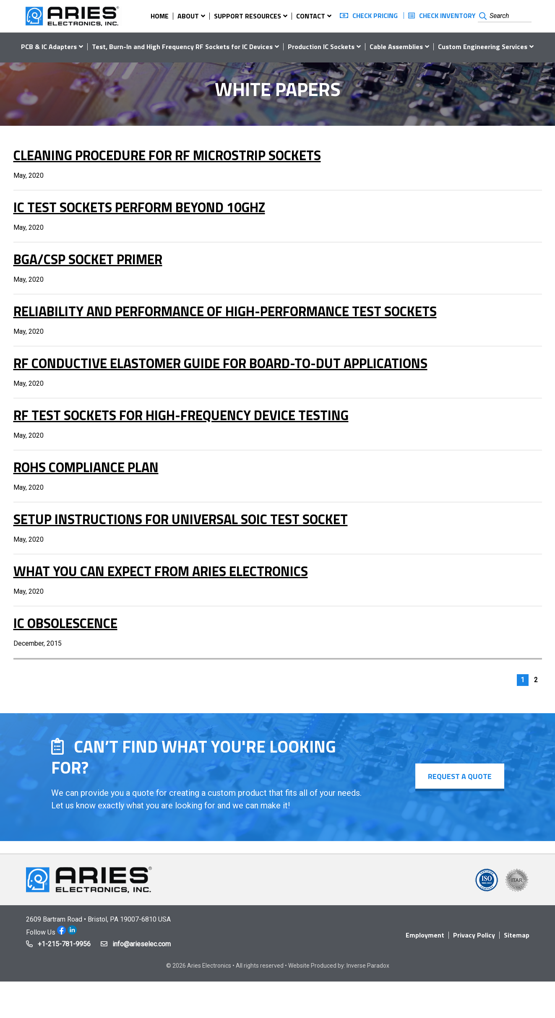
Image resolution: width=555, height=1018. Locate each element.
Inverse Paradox (368, 965)
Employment (425, 935)
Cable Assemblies (396, 47)
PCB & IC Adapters (49, 47)
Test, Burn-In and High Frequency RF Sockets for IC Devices (182, 47)
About (188, 16)
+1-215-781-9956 (64, 944)
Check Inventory (447, 15)
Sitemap (516, 935)
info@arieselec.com (141, 944)
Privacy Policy (474, 935)
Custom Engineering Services (482, 47)
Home (160, 16)
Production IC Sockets (321, 47)
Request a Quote (460, 776)
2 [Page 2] (536, 680)
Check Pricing (375, 15)
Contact (310, 16)
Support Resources (247, 16)
